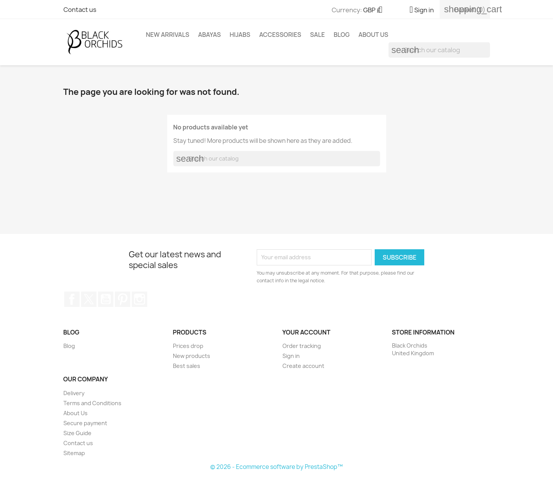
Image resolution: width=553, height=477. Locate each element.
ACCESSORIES (280, 34)
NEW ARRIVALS (167, 34)
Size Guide (77, 433)
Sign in (291, 355)
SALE (317, 34)
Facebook (72, 299)
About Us (373, 34)
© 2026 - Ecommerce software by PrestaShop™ (276, 467)
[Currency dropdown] (376, 10)
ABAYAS (209, 34)
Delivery (74, 393)
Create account (303, 365)
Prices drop (188, 345)
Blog (342, 34)
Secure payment (85, 423)
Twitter (88, 299)
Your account (306, 332)
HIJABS (239, 34)
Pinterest (122, 299)
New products (191, 355)
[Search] (439, 50)
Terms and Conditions (92, 403)
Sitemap (74, 453)
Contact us (79, 9)
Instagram (139, 299)
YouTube (105, 299)
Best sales (186, 365)
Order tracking (301, 345)
